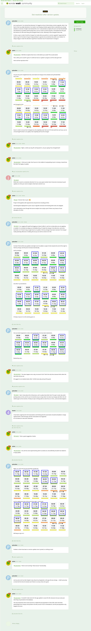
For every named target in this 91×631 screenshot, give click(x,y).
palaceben (18, 55)
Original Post (77, 26)
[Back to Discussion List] (2, 3)
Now (75, 51)
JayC (16, 200)
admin (17, 180)
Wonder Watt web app (18, 0)
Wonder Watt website (6, 0)
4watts (17, 436)
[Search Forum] (66, 3)
